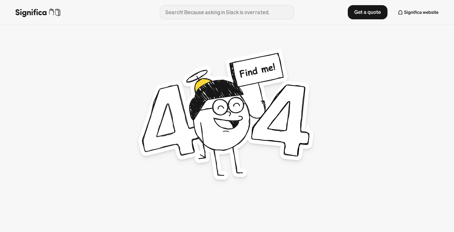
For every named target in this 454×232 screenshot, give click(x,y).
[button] (367, 12)
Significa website (421, 12)
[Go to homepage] (82, 12)
